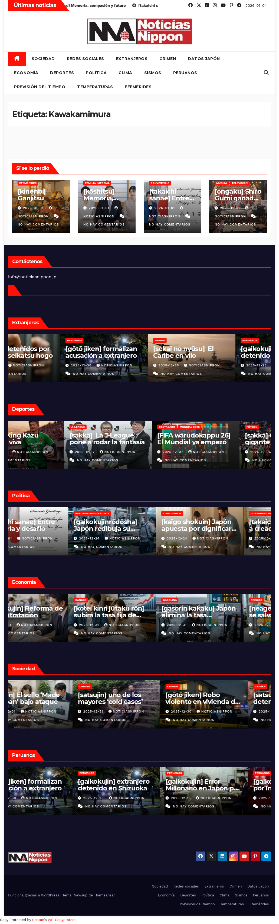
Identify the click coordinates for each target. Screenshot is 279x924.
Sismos (152, 72)
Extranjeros (132, 58)
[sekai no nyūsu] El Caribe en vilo (219, 352)
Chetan (38, 920)
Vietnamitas (24, 340)
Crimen (167, 58)
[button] (266, 72)
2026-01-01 (34, 208)
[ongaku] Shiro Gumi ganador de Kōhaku (238, 198)
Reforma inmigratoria (120, 513)
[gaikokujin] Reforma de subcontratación (52, 611)
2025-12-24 (118, 538)
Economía (26, 72)
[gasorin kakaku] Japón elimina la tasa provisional (226, 615)
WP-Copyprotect (62, 920)
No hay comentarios (38, 224)
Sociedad (43, 58)
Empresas (22, 599)
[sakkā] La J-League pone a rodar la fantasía (138, 438)
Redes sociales (85, 58)
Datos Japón (204, 58)
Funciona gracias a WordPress (34, 895)
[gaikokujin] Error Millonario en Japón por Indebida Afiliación (226, 788)
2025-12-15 (204, 798)
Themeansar (104, 895)
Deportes (62, 72)
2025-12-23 (118, 798)
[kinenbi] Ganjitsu (32, 194)
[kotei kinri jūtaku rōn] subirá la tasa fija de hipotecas (136, 615)
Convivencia (160, 182)
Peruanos (185, 72)
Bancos (108, 599)
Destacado (199, 426)
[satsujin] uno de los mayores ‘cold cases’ (133, 698)
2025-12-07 (205, 452)
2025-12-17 (117, 452)
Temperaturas (95, 86)
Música (221, 182)
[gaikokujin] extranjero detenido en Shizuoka (137, 784)
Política (96, 72)
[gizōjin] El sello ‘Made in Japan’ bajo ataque (48, 698)
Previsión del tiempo (39, 86)
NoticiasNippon (62, 365)
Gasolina (197, 599)
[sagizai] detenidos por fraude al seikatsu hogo (51, 352)
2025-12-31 (230, 208)
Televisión (240, 182)
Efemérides (138, 86)
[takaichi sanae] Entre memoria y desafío (48, 525)
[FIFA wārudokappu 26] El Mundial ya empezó (225, 438)
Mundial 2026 (221, 426)
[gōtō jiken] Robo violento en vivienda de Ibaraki (225, 701)
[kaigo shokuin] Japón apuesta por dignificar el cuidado (224, 528)
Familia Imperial (97, 182)
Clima (125, 72)
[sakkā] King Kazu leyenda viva (42, 438)
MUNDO (196, 340)
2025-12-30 (118, 365)
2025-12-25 (205, 365)
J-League (22, 426)
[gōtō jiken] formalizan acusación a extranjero (137, 352)
